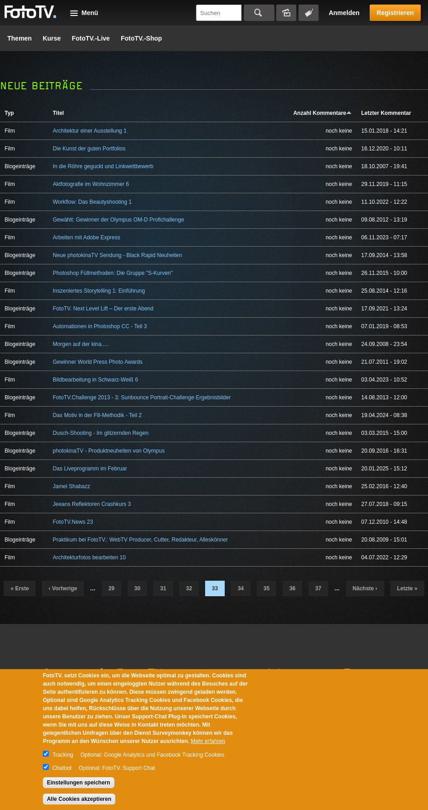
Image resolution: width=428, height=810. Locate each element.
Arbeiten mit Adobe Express (86, 237)
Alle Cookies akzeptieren (79, 799)
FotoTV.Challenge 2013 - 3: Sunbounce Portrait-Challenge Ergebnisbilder (142, 397)
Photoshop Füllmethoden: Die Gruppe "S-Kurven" (113, 273)
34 (240, 588)
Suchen (259, 13)
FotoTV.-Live (91, 38)
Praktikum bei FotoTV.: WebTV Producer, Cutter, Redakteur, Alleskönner (140, 540)
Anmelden (344, 12)
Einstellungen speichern (78, 782)
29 (111, 588)
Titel (58, 113)
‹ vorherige (63, 588)
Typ (9, 113)
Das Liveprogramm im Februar (90, 468)
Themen (19, 38)
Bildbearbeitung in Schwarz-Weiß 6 (95, 380)
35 (266, 588)
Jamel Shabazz (71, 486)
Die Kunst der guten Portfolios (89, 148)
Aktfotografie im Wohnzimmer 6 (91, 184)
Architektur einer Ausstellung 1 (90, 131)
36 (292, 588)
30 (137, 588)
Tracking (62, 755)
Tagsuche (309, 13)
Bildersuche (286, 13)
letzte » (407, 588)
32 (189, 588)
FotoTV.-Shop (141, 38)
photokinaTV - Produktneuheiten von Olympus (109, 451)
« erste (19, 588)
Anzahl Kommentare (322, 113)
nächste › (365, 588)
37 (318, 588)
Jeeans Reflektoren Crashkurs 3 (92, 504)
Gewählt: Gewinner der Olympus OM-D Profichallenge (118, 220)
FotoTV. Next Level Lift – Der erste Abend (103, 308)
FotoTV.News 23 (73, 522)
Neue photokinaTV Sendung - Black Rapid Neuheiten (117, 255)
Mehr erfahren (208, 741)
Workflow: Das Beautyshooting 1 (92, 202)
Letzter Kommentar (386, 113)
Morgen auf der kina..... (81, 344)
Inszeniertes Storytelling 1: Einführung (99, 291)
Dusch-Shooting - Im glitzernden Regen (101, 433)
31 (163, 588)
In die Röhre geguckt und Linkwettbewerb (103, 166)
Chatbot (62, 768)
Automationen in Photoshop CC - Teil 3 (100, 326)
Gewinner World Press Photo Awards (98, 362)
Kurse (52, 38)
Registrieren (395, 12)
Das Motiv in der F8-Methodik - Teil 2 (97, 415)
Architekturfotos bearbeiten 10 (89, 557)
